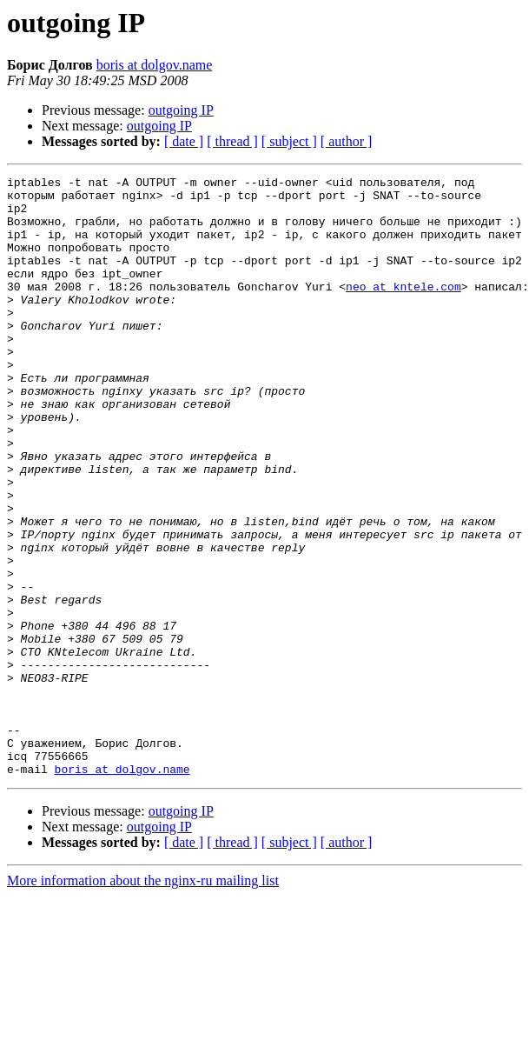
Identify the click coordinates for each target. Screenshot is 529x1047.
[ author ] (347, 141)
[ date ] (183, 141)
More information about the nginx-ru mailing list (143, 1000)
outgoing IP (181, 110)
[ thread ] (232, 141)
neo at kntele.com (403, 309)
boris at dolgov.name (154, 64)
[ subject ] (289, 141)
